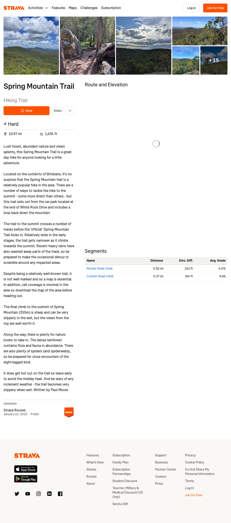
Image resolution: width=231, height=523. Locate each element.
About (90, 483)
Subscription (111, 8)
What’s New (95, 462)
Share (58, 111)
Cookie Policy (194, 462)
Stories (91, 469)
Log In (191, 8)
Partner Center (165, 469)
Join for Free (215, 8)
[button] (31, 46)
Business (161, 462)
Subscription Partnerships (121, 471)
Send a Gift (120, 504)
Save (26, 111)
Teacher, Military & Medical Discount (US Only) (127, 492)
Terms (189, 481)
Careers (160, 476)
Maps (73, 8)
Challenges (89, 8)
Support (161, 455)
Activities (38, 8)
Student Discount (124, 481)
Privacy (190, 455)
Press (159, 483)
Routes (91, 476)
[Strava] (14, 8)
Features (58, 8)
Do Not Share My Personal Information (199, 471)
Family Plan (120, 462)
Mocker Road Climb (100, 268)
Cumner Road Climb (100, 276)
